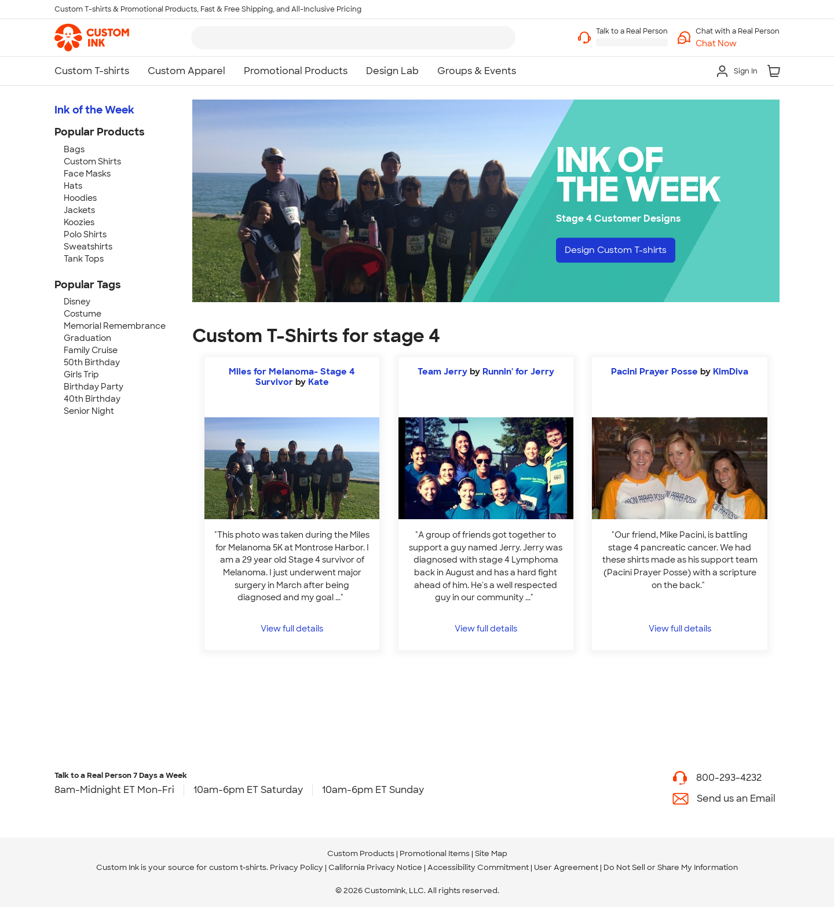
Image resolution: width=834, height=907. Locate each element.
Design (620, 250)
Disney (77, 301)
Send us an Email (736, 798)
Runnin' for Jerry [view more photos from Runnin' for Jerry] (518, 371)
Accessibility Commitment (478, 867)
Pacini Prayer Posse (654, 371)
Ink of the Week (94, 110)
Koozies (79, 222)
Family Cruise (91, 350)
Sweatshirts (88, 246)
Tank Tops (84, 259)
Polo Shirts (85, 234)
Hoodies (80, 198)
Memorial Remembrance (115, 326)
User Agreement (566, 867)
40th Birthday (92, 399)
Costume (82, 314)
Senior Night (89, 411)
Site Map (491, 853)
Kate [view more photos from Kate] (318, 382)
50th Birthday (92, 362)
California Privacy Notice (375, 867)
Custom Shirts (92, 161)
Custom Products (360, 853)
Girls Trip (81, 374)
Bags (74, 149)
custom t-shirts (237, 867)
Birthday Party (93, 386)
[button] (738, 44)
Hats (73, 186)
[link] (91, 38)
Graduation (87, 338)
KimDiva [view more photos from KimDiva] (730, 371)
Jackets (79, 210)
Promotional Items (435, 853)
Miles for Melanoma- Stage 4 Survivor (292, 377)
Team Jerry (442, 371)
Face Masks (87, 173)
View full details (292, 628)
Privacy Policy (296, 867)
